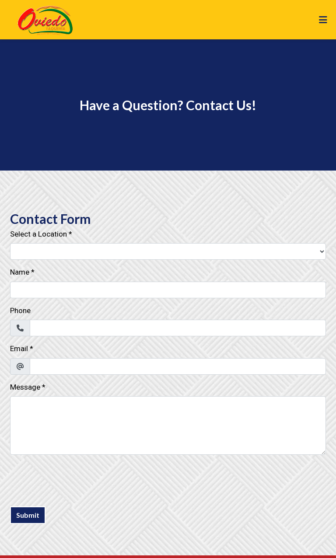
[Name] (168, 290)
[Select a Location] (168, 251)
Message (25, 387)
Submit (27, 515)
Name (19, 272)
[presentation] (76, 479)
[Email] (178, 366)
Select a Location (38, 234)
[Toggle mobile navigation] (323, 19)
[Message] (168, 425)
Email (19, 348)
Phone (20, 310)
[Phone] (178, 328)
